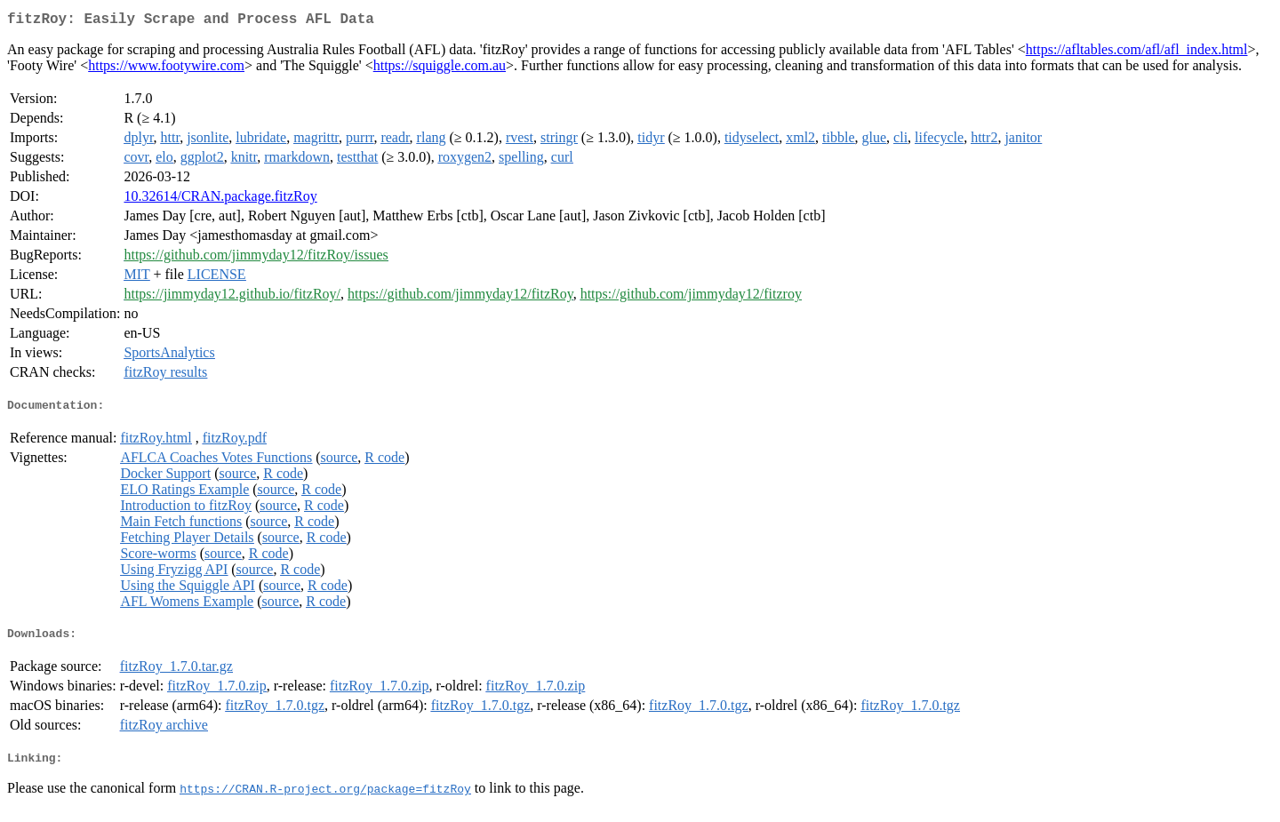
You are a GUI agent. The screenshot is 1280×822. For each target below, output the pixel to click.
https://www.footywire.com (166, 68)
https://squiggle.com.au (439, 68)
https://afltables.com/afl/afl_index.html (1137, 52)
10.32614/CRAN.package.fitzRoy (220, 199)
